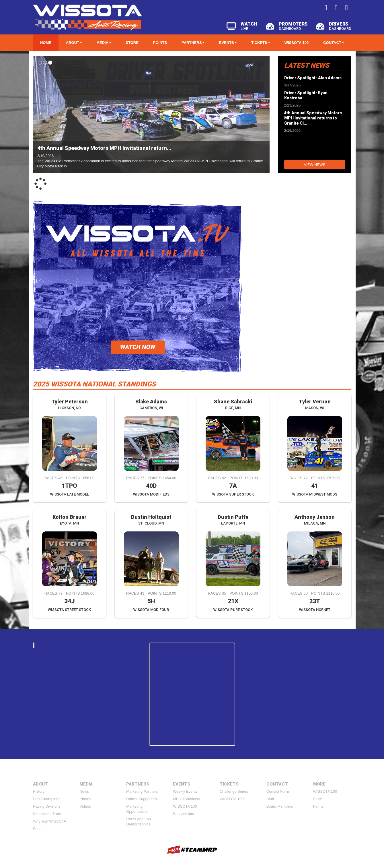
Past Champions (46, 799)
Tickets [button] (259, 42)
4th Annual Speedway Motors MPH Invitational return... (104, 148)
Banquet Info (183, 814)
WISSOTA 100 (296, 42)
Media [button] (102, 42)
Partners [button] (192, 42)
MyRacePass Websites (192, 849)
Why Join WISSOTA (49, 821)
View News (314, 165)
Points (160, 42)
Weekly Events (185, 791)
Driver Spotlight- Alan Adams (313, 78)
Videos (85, 806)
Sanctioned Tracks (48, 814)
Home (45, 42)
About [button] (72, 42)
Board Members (279, 806)
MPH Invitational (186, 799)
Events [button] (226, 42)
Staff (270, 799)
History (38, 791)
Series (38, 829)
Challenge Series (234, 791)
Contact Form (277, 791)
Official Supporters (141, 799)
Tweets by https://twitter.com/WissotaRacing (301, 645)
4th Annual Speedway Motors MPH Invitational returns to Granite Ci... (313, 118)
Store (132, 42)
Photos (85, 799)
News (84, 791)
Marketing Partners (142, 791)
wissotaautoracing (86, 645)
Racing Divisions (47, 806)
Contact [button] (332, 42)
